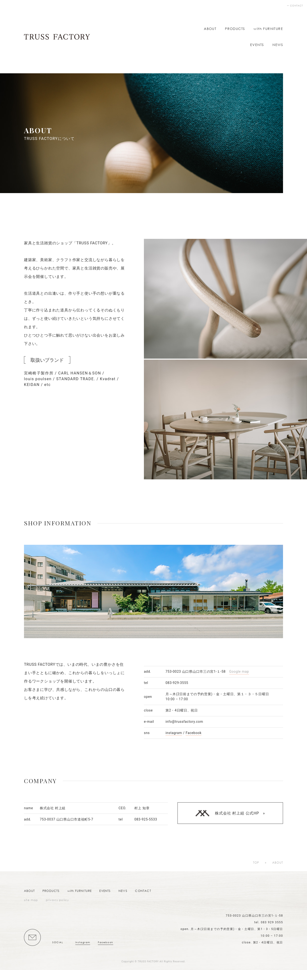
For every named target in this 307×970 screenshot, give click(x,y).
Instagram (82, 942)
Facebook (193, 733)
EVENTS (257, 44)
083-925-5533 (145, 819)
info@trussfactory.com (184, 721)
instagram (173, 733)
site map (31, 900)
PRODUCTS (235, 28)
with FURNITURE (268, 28)
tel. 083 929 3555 (268, 922)
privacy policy (57, 900)
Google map (239, 671)
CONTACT (296, 5)
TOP (256, 863)
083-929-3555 (176, 683)
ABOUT (210, 28)
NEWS (277, 44)
